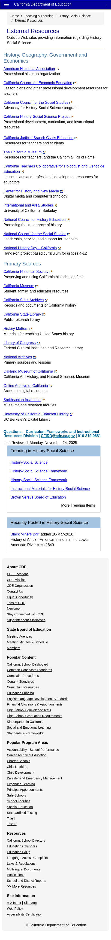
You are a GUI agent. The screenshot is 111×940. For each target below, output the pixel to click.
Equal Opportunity (20, 597)
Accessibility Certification (24, 914)
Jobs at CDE (16, 603)
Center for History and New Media (33, 191)
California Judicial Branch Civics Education (40, 138)
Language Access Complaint (27, 858)
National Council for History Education (36, 220)
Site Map (30, 903)
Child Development (20, 772)
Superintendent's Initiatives (26, 620)
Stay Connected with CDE (25, 614)
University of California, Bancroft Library (37, 414)
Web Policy (15, 908)
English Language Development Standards (37, 699)
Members (13, 648)
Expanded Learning (21, 784)
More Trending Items (78, 505)
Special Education (20, 807)
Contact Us (15, 591)
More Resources (24, 886)
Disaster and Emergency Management (34, 778)
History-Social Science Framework (39, 471)
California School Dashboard (27, 664)
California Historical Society (27, 272)
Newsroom (14, 608)
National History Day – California (32, 248)
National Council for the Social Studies (36, 234)
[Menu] (6, 4)
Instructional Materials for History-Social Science (50, 489)
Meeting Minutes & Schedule (27, 642)
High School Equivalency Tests (29, 710)
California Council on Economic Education (39, 83)
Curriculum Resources (23, 687)
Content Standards (20, 681)
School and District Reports (26, 880)
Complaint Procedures (23, 676)
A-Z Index (14, 903)
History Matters (17, 329)
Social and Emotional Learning (29, 727)
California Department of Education (43, 4)
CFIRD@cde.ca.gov (58, 436)
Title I (11, 818)
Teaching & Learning (39, 16)
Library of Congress (21, 343)
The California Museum (24, 152)
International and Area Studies (30, 205)
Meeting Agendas (19, 636)
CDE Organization (20, 585)
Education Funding (20, 693)
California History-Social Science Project (38, 117)
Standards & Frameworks (25, 733)
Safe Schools (16, 795)
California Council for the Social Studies (37, 102)
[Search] (106, 4)
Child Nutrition (17, 767)
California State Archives (25, 300)
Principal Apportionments (25, 789)
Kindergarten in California (25, 722)
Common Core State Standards (29, 670)
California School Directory (26, 840)
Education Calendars (22, 846)
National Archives (19, 357)
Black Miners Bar (25, 534)
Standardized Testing (22, 813)
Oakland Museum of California (30, 371)
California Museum (20, 286)
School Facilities (18, 801)
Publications (15, 875)
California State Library (24, 314)
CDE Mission (16, 580)
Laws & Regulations (21, 863)
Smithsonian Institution (24, 400)
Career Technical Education (26, 755)
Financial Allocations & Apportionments (35, 704)
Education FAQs (18, 852)
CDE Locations (17, 574)
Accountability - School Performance (33, 749)
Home (14, 16)
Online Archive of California (27, 386)
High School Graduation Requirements (34, 716)
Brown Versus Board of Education (38, 497)
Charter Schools (18, 761)
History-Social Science (74, 16)
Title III (12, 824)
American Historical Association (31, 69)
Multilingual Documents (23, 869)
